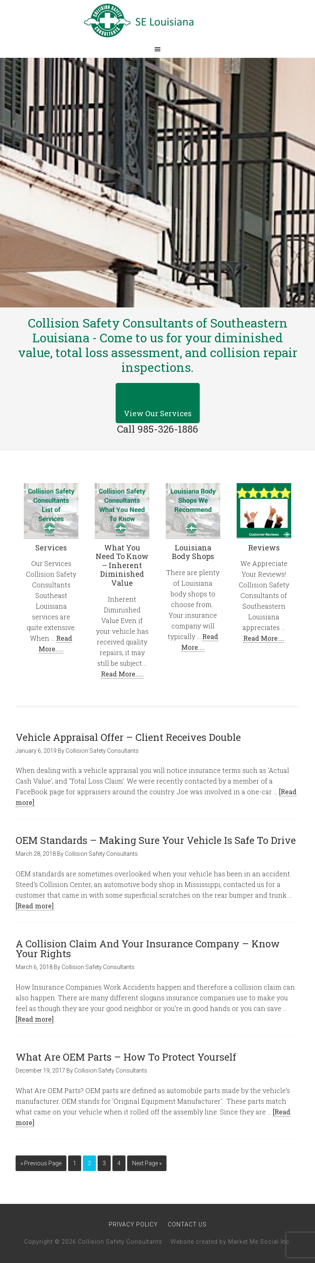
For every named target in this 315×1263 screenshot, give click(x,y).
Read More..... (122, 673)
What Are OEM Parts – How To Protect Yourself (126, 1057)
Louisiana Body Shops (193, 552)
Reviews (264, 547)
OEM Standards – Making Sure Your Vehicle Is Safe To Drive (156, 840)
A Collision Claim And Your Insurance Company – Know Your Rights (148, 948)
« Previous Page (41, 1163)
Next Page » (147, 1163)
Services (51, 547)
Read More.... (263, 638)
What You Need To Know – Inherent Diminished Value (122, 565)
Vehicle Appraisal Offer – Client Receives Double (128, 737)
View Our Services (158, 413)
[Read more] (35, 905)
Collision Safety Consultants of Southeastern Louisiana (157, 20)
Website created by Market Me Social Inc (230, 1241)
